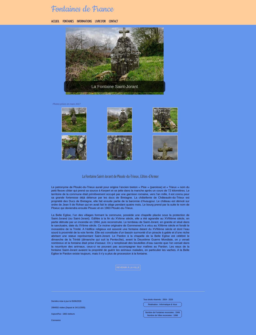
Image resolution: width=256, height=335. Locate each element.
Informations (84, 21)
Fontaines (68, 21)
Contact (113, 21)
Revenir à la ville (128, 267)
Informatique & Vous (168, 304)
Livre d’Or (100, 21)
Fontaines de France (82, 9)
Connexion (56, 320)
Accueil (55, 21)
